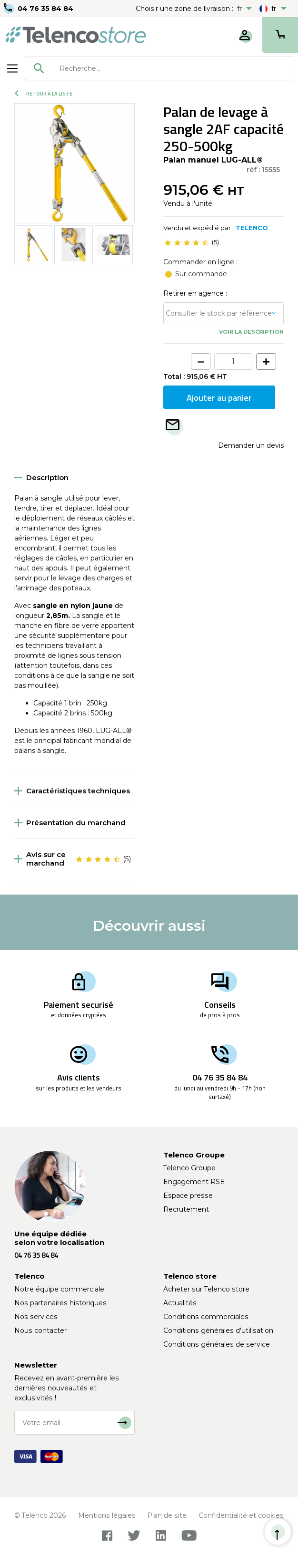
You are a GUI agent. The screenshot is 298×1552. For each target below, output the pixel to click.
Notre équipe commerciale (59, 1289)
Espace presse (188, 1195)
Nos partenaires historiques (60, 1303)
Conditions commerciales (205, 1316)
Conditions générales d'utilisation (218, 1330)
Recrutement (186, 1209)
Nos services (36, 1316)
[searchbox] (173, 68)
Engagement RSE (194, 1181)
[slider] (186, 242)
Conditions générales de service (216, 1344)
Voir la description (251, 331)
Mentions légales (107, 1515)
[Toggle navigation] (12, 68)
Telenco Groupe (189, 1168)
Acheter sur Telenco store (206, 1289)
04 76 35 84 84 (45, 8)
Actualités (180, 1303)
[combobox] (159, 68)
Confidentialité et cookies (241, 1515)
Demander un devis (251, 445)
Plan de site (167, 1515)
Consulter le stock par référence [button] (219, 313)
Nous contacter (40, 1330)
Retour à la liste (43, 93)
